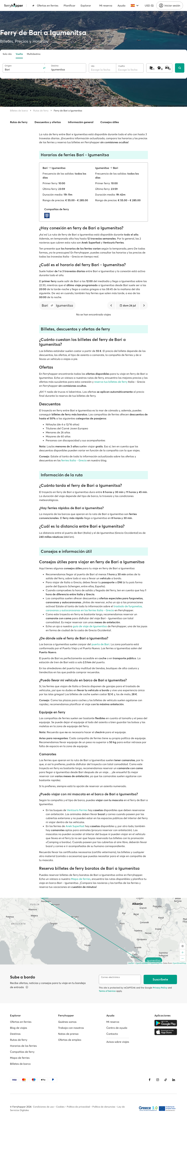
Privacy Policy (160, 987)
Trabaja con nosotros (71, 1027)
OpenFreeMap (142, 963)
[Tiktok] (165, 1079)
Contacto (112, 1033)
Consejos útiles (109, 122)
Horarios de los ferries (23, 1045)
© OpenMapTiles (155, 963)
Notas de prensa (68, 1033)
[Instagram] (157, 1079)
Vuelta (19, 53)
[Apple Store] (165, 1031)
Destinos (15, 1033)
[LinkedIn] (173, 1079)
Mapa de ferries (80, 879)
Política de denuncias (103, 1106)
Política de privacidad (78, 1106)
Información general (80, 122)
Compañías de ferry (22, 1051)
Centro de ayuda (116, 1027)
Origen (8, 66)
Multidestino (33, 53)
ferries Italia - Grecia (74, 460)
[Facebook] (149, 1079)
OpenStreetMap (179, 963)
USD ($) (149, 5)
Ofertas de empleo (69, 1039)
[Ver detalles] (27, 987)
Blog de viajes (18, 1027)
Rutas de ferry (40, 110)
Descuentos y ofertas (48, 122)
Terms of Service (107, 991)
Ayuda (121, 5)
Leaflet (131, 963)
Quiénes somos (67, 1021)
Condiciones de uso (43, 1106)
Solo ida (7, 53)
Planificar (69, 5)
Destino (55, 66)
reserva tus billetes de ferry (110, 381)
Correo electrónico (110, 977)
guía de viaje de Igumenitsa (90, 626)
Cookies (60, 1106)
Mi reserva (105, 5)
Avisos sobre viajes (117, 1041)
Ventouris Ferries (77, 810)
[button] (52, 305)
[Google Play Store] (165, 1023)
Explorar (86, 5)
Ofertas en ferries (45, 5)
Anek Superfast (75, 826)
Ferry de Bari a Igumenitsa (68, 110)
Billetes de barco (19, 110)
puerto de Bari (100, 644)
